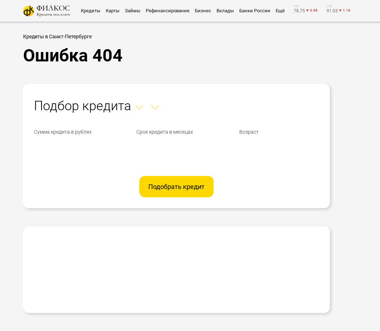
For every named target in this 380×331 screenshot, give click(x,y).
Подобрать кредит (176, 186)
